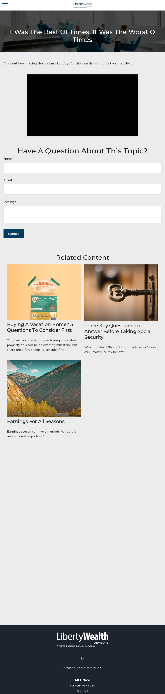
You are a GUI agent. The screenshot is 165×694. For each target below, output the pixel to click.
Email (8, 180)
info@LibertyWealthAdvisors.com (82, 667)
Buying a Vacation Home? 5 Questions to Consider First (40, 327)
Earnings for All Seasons (36, 421)
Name (8, 159)
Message (10, 202)
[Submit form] (14, 233)
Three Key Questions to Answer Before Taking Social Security (118, 331)
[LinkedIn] (82, 658)
